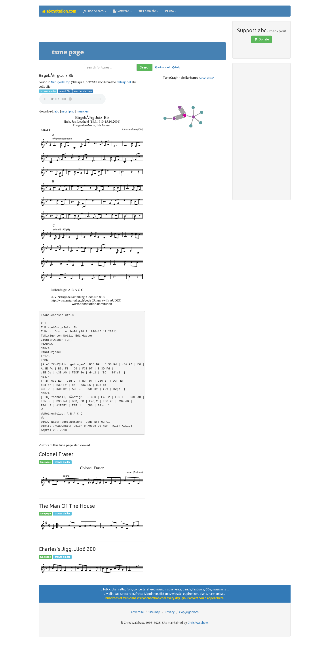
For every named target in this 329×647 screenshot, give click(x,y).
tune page (45, 462)
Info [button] (171, 11)
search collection (83, 91)
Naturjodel (124, 82)
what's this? (207, 77)
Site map (154, 612)
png (71, 111)
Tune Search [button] (94, 11)
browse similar (48, 91)
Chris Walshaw (198, 622)
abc (56, 111)
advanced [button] (162, 67)
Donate (261, 39)
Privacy (170, 612)
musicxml (83, 111)
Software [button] (122, 11)
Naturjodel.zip (60, 82)
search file (64, 91)
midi (64, 111)
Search (145, 67)
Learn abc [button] (149, 11)
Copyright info (189, 612)
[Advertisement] (132, 31)
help (176, 67)
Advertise (137, 612)
